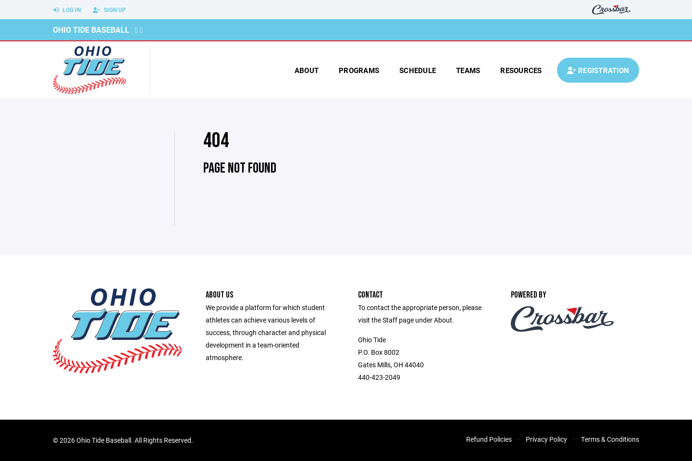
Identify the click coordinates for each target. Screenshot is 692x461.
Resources (521, 70)
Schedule (417, 70)
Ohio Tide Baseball (91, 30)
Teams (468, 70)
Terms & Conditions (610, 439)
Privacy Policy (546, 439)
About (307, 70)
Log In (67, 10)
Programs (359, 70)
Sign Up (109, 10)
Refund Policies (489, 439)
